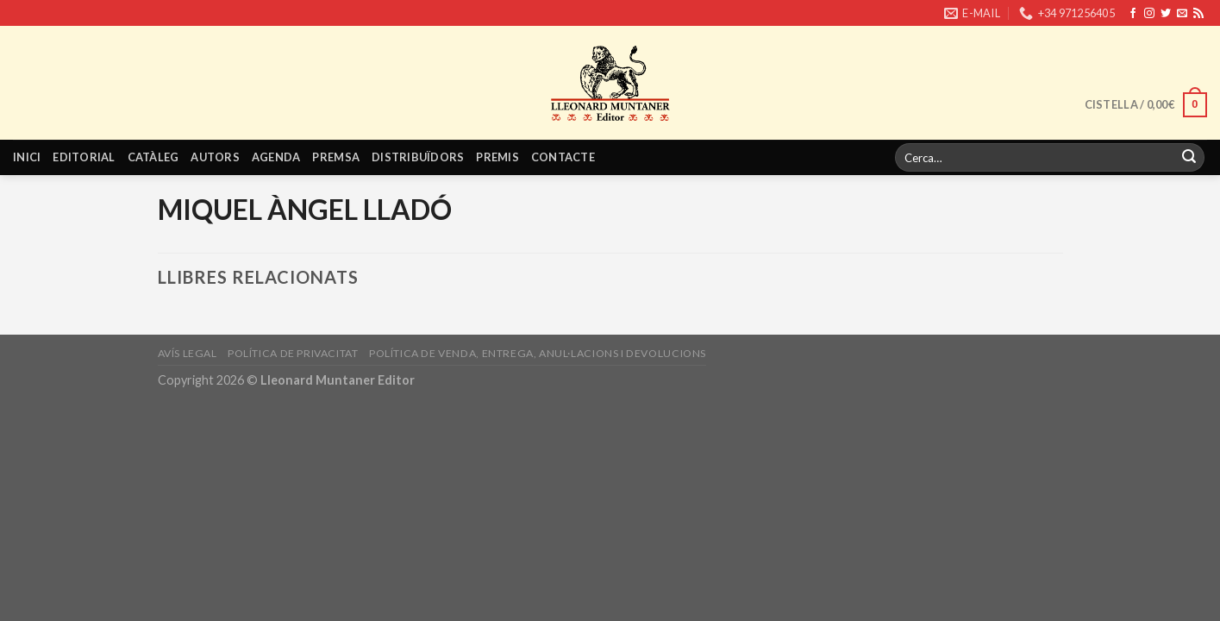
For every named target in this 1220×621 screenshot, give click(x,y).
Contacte (563, 157)
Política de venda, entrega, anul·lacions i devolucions (537, 353)
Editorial (84, 157)
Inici (27, 157)
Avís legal (187, 353)
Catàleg (153, 157)
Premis (497, 157)
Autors (215, 157)
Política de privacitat (293, 353)
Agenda (276, 157)
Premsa (336, 157)
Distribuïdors (418, 157)
